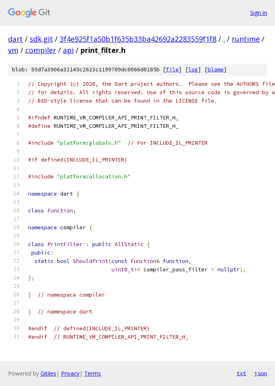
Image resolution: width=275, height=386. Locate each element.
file (172, 69)
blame (216, 69)
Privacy (70, 373)
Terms (92, 373)
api (68, 50)
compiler (40, 50)
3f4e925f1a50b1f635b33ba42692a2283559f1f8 (138, 39)
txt (241, 373)
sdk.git (41, 39)
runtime (246, 39)
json (260, 373)
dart (15, 39)
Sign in (258, 12)
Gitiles (48, 373)
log (193, 69)
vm (13, 50)
